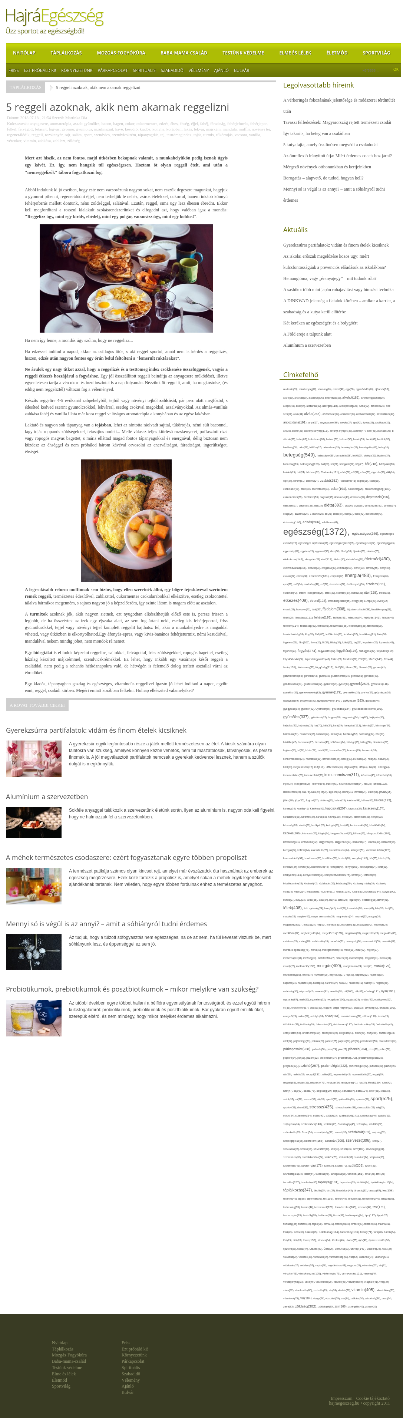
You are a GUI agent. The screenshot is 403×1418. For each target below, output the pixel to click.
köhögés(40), (337, 866)
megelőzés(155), (332, 933)
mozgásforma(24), (353, 966)
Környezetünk (76, 70)
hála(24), (328, 725)
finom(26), (316, 642)
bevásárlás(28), (344, 455)
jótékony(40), (327, 800)
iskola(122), (380, 783)
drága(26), (289, 513)
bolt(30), (325, 464)
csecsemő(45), (348, 480)
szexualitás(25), (291, 1149)
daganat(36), (327, 497)
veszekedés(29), (325, 1281)
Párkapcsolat (113, 70)
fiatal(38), (382, 634)
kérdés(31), (305, 825)
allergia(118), (330, 406)
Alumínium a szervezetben (307, 345)
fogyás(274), (308, 651)
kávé (119, 129)
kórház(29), (384, 858)
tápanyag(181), (329, 1182)
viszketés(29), (321, 1290)
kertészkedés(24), (360, 825)
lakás (188, 129)
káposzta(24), (356, 808)
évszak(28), (289, 609)
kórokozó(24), (290, 866)
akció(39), (288, 397)
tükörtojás (224, 134)
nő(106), (349, 991)
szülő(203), (357, 1165)
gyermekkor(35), (352, 692)
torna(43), (329, 1224)
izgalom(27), (335, 792)
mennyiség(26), (354, 941)
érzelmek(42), (291, 592)
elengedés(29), (313, 559)
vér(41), (383, 1265)
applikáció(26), (382, 422)
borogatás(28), (348, 464)
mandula (229, 129)
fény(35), (310, 634)
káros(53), (322, 816)
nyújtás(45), (367, 999)
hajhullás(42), (290, 725)
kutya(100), (389, 891)
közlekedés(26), (327, 883)
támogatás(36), (339, 1174)
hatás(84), (337, 734)
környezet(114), (293, 875)
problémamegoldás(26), (371, 1057)
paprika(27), (344, 1041)
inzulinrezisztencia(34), (350, 783)
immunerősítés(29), (293, 775)
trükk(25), (288, 1232)
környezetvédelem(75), (337, 875)
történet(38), (371, 1224)
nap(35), (350, 974)
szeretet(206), (335, 1140)
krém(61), (330, 891)
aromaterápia (60, 123)
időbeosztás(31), (335, 767)
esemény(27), (343, 592)
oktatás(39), (316, 1007)
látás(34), (323, 899)
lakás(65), (313, 899)
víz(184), (306, 1298)
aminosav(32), (348, 414)
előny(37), (385, 568)
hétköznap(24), (338, 742)
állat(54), (301, 406)
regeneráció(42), (343, 1074)
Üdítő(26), (329, 1248)
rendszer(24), (334, 1082)
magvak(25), (362, 916)
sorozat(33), (310, 1099)
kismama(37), (360, 842)
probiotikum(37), (329, 1057)
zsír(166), (342, 1306)
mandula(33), (334, 924)
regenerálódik (18, 134)
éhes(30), (335, 551)
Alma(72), (365, 406)
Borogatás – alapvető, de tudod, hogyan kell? (323, 178)
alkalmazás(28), (334, 397)
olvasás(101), (387, 1007)
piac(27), (343, 1049)
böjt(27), (360, 464)
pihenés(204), (358, 1049)
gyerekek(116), (380, 684)
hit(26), (301, 750)
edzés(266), (312, 522)
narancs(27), (332, 983)
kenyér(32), (377, 816)
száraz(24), (362, 1124)
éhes (174, 123)
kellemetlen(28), (362, 816)
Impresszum (342, 1398)
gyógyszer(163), (354, 700)
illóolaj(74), (384, 767)
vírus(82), (289, 1290)
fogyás (54, 129)
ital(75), (306, 792)
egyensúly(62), (291, 551)
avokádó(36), (384, 430)
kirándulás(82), (310, 842)
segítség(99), (325, 1090)
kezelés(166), (292, 833)
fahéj (204, 123)
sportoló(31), (290, 1107)
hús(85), (373, 759)
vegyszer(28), (354, 1265)
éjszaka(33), (360, 551)
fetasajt (41, 129)
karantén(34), (308, 816)
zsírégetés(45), (356, 1306)
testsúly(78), (310, 1215)
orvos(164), (333, 1016)
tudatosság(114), (329, 1232)
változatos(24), (321, 1257)
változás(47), (305, 1257)
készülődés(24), (377, 825)
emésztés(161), (319, 576)
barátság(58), (291, 447)
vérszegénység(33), (294, 1281)
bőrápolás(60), (387, 464)
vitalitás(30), (344, 1290)
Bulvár (241, 70)
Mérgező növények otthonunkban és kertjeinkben (327, 166)
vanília (254, 134)
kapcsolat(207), (337, 808)
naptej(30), (319, 983)
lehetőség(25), (369, 899)
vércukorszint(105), (310, 1273)
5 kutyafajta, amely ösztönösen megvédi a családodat (330, 144)
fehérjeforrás (237, 123)
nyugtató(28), (353, 999)
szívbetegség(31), (375, 1149)
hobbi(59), (324, 750)
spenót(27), (332, 1099)
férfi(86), (320, 634)
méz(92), (361, 950)
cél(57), (355, 472)
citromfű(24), (313, 480)
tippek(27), (383, 1215)
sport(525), (381, 1098)
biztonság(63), (291, 464)
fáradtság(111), (304, 617)
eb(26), (329, 513)
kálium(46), (367, 800)
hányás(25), (369, 725)
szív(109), (359, 1149)
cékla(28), (345, 472)
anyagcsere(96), (330, 422)
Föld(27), (364, 659)
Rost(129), (375, 1082)
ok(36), (287, 1007)
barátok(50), (384, 439)
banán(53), (359, 439)
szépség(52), (379, 1132)
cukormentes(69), (293, 497)
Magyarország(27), (293, 924)
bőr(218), (372, 464)
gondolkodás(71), (293, 684)
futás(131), (290, 667)
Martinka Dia (76, 117)
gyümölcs (84, 129)
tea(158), (388, 1190)
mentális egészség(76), (297, 950)
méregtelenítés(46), (333, 950)
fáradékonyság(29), (381, 609)
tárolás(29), (320, 1190)
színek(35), (346, 1149)
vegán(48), (321, 1265)
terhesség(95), (292, 1207)
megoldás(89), (388, 933)
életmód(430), (377, 558)
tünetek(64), (325, 1240)
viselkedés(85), (304, 1290)
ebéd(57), (338, 513)
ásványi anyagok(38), (341, 430)
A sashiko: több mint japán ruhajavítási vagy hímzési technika (338, 289)
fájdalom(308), (335, 609)
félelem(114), (291, 625)
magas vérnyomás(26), (323, 916)
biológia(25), (370, 455)
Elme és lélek (295, 53)
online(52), (304, 1016)
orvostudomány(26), (352, 1016)
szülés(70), (342, 1165)
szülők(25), (371, 1165)
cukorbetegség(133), (378, 489)
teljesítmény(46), (371, 1198)
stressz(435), (323, 1106)
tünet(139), (310, 1240)
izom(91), (348, 792)
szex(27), (377, 1141)
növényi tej (261, 129)
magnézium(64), (345, 916)
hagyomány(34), (351, 717)
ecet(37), (349, 513)
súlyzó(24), (289, 1115)
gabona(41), (379, 667)
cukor (130, 123)
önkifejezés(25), (330, 1033)
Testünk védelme (243, 53)
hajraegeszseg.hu (344, 1403)
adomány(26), (325, 389)
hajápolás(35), (376, 717)
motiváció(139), (306, 966)
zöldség (73, 140)
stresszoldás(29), (366, 1107)
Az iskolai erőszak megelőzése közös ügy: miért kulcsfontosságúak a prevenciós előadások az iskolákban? (334, 262)
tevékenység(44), (354, 1215)
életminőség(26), (355, 559)
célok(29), (365, 472)
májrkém (213, 129)
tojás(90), (318, 1224)
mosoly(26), (289, 966)
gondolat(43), (371, 676)
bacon (106, 123)
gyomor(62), (308, 709)
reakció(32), (299, 1074)
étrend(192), (319, 601)
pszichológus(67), (359, 1066)
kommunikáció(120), (378, 850)
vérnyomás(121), (353, 1273)
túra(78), (379, 1232)
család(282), (330, 480)
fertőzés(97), (351, 634)
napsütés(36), (305, 983)
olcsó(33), (359, 1007)
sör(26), (321, 1099)
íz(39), (324, 792)
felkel (11, 129)
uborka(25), (352, 1240)
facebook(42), (304, 609)
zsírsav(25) (371, 1306)
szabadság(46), (369, 1115)
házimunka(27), (306, 742)
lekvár (199, 129)
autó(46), (372, 430)
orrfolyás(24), (317, 1016)
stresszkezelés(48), (346, 1107)
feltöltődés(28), (375, 625)
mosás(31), (386, 958)
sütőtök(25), (332, 1115)
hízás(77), (311, 750)
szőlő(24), (329, 1165)
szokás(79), (331, 1157)
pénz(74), (332, 1049)
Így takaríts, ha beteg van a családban (316, 133)
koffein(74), (304, 850)
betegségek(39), (326, 455)
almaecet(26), (378, 406)
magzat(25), (310, 924)
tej (163, 134)
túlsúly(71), (367, 1232)
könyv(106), (352, 866)
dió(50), (349, 505)
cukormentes (146, 123)
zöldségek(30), (326, 1306)
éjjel (194, 123)
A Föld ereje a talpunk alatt (307, 334)
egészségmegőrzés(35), (342, 543)
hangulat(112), (353, 725)
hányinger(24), (383, 725)
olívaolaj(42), (372, 1007)
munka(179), (382, 966)
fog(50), (358, 642)
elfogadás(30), (329, 568)
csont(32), (306, 489)
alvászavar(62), (331, 414)
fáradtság (217, 123)
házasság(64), (367, 734)
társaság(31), (361, 1190)
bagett (118, 123)
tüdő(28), (298, 1240)
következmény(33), (293, 883)
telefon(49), (341, 1198)
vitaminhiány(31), (386, 1290)
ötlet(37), (288, 1041)
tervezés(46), (365, 1207)
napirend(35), (377, 974)
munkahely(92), (293, 974)
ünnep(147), (358, 1248)
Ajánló (221, 70)
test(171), (379, 1207)
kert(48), (345, 825)
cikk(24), (390, 472)
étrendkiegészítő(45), (340, 601)
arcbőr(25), (298, 430)
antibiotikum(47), (386, 414)
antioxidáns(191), (295, 422)
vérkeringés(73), (332, 1273)
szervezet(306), (359, 1140)
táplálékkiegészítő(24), (382, 1182)
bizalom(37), (383, 455)
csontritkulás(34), (321, 489)
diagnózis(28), (306, 505)
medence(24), (381, 924)
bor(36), (334, 464)
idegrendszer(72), (303, 767)
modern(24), (342, 958)
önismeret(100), (312, 1033)
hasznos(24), (323, 734)
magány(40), (304, 916)
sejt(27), (338, 1090)
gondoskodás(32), (313, 684)
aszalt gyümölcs (86, 123)
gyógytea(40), (373, 700)
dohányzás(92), (374, 505)
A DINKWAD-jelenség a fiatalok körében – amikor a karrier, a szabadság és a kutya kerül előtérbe (339, 306)
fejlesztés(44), (356, 617)
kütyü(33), (301, 899)
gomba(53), (357, 676)
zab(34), (345, 1298)
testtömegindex (178, 134)
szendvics (102, 134)
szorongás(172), (312, 1165)
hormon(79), (354, 750)
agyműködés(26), (365, 389)
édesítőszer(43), (374, 513)
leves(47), (369, 908)
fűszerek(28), (366, 667)
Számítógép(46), (347, 1124)
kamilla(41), (303, 808)
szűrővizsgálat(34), (293, 1174)
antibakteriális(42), (366, 414)
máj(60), (322, 924)
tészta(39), (339, 1215)
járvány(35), (385, 792)
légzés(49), (355, 899)
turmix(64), (390, 1232)
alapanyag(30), (316, 397)
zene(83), (289, 1306)
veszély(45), (340, 1281)
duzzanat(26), (302, 513)
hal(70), (318, 725)
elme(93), (360, 568)
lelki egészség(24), (314, 908)
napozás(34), (290, 983)
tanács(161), (356, 1173)
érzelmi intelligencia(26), (312, 592)
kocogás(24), (290, 850)
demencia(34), (358, 497)
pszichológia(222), (335, 1066)
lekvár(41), (383, 899)
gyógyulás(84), (292, 709)
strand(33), (303, 1107)
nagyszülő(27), (338, 974)
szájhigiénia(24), (292, 1124)
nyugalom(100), (337, 999)
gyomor (68, 129)
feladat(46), (388, 617)
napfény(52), (362, 974)
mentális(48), (389, 941)
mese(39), (350, 950)
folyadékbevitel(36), (294, 659)
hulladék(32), (360, 759)
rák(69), (288, 1074)
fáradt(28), (289, 617)
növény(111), (372, 991)
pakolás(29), (318, 1041)
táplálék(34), (363, 1182)
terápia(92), (388, 1198)
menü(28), (316, 950)
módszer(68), (357, 958)
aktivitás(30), (301, 397)
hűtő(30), (288, 767)
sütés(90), (319, 1115)
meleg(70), (305, 941)
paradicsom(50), (369, 1041)
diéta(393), (334, 505)
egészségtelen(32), (366, 543)
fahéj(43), (317, 609)
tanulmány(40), (309, 1182)
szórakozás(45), (292, 1165)
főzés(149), (376, 659)
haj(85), (364, 717)
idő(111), (320, 767)
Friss (14, 70)
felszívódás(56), (339, 625)
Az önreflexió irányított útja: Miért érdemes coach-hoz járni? (337, 155)
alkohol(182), (351, 397)
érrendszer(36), (338, 584)
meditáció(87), (292, 933)
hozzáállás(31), (314, 759)
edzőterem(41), (330, 522)
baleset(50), (346, 439)
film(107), (305, 642)
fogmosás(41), (386, 642)
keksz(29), (348, 816)
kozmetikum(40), (320, 866)
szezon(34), (306, 1149)
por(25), (301, 1057)
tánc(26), (380, 1174)
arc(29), (287, 430)
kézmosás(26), (310, 833)
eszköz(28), (357, 592)
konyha (158, 129)
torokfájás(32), (343, 1224)
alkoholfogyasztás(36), (373, 397)
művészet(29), (322, 974)
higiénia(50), (290, 750)
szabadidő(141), (349, 1115)
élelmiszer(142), (294, 559)
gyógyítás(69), (291, 700)
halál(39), (338, 725)
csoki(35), (374, 480)
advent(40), (339, 389)
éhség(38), (347, 551)
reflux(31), (328, 1074)
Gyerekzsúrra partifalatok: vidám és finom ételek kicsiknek (336, 245)
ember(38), (303, 576)
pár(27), (355, 1041)
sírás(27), (385, 1090)
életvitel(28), (314, 568)
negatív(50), (382, 983)
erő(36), (324, 584)
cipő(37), (288, 480)
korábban (174, 129)
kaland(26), (341, 800)
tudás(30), (299, 1232)
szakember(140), (312, 1124)
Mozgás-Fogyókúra (121, 53)
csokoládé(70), (292, 489)
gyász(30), (344, 684)
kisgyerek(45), (327, 842)
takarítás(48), (323, 1174)
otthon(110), (370, 1016)
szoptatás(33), (377, 1157)
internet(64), (319, 783)
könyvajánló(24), (369, 866)
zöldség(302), (306, 1306)
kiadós (145, 129)
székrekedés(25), (292, 1132)
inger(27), (288, 783)
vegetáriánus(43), (337, 1265)
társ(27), (331, 1190)
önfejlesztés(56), (292, 1033)
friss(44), (389, 659)
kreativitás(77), (315, 891)
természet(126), (324, 1207)
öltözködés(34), (291, 1024)
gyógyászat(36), (382, 692)
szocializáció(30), (292, 1157)
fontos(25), (337, 659)
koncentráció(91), (294, 858)
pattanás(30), (319, 1049)
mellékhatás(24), (321, 941)
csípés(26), (363, 480)
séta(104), (362, 1090)
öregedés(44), (347, 1033)
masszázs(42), (365, 924)
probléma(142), (348, 1057)
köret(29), (382, 866)
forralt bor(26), (351, 659)
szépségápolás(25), (293, 1141)
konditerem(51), (314, 858)
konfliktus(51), (330, 858)
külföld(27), (289, 899)
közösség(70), (344, 883)
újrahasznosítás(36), (379, 1240)
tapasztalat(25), (348, 1182)
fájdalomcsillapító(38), (359, 609)
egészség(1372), (317, 532)
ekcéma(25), (373, 551)
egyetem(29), (307, 551)
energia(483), (359, 575)
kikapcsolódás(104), (379, 833)
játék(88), (289, 800)
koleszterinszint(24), (340, 850)
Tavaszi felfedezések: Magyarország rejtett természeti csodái (337, 122)
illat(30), (373, 767)
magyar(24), (375, 916)
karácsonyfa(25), (292, 816)
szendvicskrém (124, 134)
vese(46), (310, 1281)
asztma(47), (360, 430)
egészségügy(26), (386, 543)
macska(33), (290, 916)
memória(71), (338, 941)
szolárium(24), (362, 1157)
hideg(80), (366, 742)
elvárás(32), (290, 576)
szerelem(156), (314, 1140)
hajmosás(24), (306, 725)
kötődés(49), (370, 875)
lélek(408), (293, 908)
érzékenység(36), (356, 584)
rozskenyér (54, 134)
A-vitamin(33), (291, 389)
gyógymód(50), (308, 700)
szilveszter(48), (321, 1149)
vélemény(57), (370, 1265)
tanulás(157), (292, 1182)
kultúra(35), (358, 891)
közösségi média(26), (364, 883)
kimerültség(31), (292, 842)
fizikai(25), (348, 642)
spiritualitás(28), (347, 1099)
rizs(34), (363, 1082)
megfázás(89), (353, 933)
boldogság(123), (310, 464)
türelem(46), (339, 1240)
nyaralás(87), (291, 999)
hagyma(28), (335, 717)
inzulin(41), (332, 783)
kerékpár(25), (318, 825)
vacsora (241, 134)
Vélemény (199, 70)
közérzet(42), (311, 883)
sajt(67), (299, 1090)
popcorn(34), (290, 1057)
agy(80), (351, 389)
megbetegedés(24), (311, 933)
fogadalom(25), (371, 642)
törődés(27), (357, 1224)
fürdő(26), (340, 667)
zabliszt (59, 140)
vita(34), (333, 1290)
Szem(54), (308, 1132)
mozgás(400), (330, 965)
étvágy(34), (357, 601)
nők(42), (359, 991)
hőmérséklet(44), (332, 759)
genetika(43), (311, 676)
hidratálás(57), (381, 742)
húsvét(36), (384, 759)
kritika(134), (344, 891)
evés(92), (383, 601)
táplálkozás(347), (298, 1190)
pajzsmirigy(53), (302, 1041)
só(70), (299, 1099)
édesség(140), (293, 522)
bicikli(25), (358, 455)
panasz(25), (331, 1041)
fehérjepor (258, 123)
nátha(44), (370, 983)
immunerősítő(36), (314, 775)
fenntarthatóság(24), (294, 634)
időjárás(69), (351, 767)
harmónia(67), (291, 734)
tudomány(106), (350, 1232)
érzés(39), (330, 592)
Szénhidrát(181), (360, 1132)
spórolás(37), (363, 1099)
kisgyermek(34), (344, 842)
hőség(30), (347, 759)
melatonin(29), (291, 941)
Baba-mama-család (184, 53)
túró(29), (288, 1240)
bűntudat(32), (313, 472)
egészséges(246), (366, 533)
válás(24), (387, 1248)
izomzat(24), (360, 792)
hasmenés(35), (308, 734)
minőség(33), (310, 958)
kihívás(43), (360, 833)
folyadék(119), (385, 651)
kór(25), (374, 858)
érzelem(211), (376, 584)
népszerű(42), (307, 991)
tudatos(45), (312, 1232)
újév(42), (364, 1240)
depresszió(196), (378, 497)
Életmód (337, 53)
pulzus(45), (390, 1066)
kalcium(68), (354, 800)
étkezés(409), (296, 600)
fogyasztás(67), (327, 651)
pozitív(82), (313, 1057)
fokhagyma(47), (368, 651)
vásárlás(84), (367, 1257)
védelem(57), (307, 1265)
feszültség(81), (368, 634)
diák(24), (319, 505)
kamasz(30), (290, 808)
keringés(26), (333, 825)
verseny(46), (370, 1273)
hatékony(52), (351, 734)
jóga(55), (300, 800)
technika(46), (290, 1198)
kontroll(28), (344, 858)
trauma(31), (384, 1224)
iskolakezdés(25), (292, 792)
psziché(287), (309, 1066)
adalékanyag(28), (308, 389)
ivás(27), (316, 792)
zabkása (44, 140)
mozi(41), (368, 966)
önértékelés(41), (384, 1024)
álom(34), (298, 414)
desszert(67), (291, 505)
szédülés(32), (376, 1124)
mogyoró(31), (372, 958)
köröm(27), (357, 875)
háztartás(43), (322, 742)
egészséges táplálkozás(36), (314, 543)
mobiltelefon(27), (327, 958)
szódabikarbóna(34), (313, 1157)
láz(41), (333, 899)
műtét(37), (308, 974)
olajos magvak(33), (343, 1007)
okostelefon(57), (300, 1007)
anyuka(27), (346, 422)
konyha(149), (361, 858)
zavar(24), (386, 1298)
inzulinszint (103, 129)
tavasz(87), (375, 1190)
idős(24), (364, 767)
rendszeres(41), (350, 1082)
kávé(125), (335, 816)
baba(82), (302, 439)
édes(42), (359, 513)
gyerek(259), (360, 684)
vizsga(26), (319, 1298)
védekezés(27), (291, 1265)
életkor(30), (340, 559)
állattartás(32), (314, 406)
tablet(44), (310, 1174)
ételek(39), (385, 592)
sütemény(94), (304, 1115)
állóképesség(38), (349, 406)
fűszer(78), (352, 667)
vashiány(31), (382, 1257)
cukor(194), (339, 489)
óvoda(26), (383, 1016)
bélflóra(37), (316, 447)
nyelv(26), (305, 999)
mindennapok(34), (293, 958)
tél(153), (329, 1198)
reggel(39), (378, 1074)
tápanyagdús (148, 134)
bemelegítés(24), (350, 447)
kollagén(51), (358, 850)
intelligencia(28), (303, 783)
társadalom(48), (345, 1190)
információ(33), (384, 775)
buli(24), (301, 472)
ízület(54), (373, 792)
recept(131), (314, 1074)
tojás (197, 134)
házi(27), (380, 734)
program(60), (290, 1066)
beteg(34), (384, 447)
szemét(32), (341, 1132)
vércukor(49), (290, 1273)
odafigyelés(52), (383, 999)
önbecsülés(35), (325, 1024)
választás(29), (290, 1257)
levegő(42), (330, 908)
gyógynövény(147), (330, 700)
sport (88, 134)
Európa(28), (370, 601)
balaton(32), (333, 439)
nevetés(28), (337, 991)
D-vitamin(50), (312, 497)
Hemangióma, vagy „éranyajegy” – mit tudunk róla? (330, 278)
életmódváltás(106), (295, 568)
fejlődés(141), (373, 617)
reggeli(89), (290, 1082)
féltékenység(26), (358, 625)
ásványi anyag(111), (317, 430)
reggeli (37, 134)
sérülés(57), (349, 1090)
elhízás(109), (345, 568)
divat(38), (359, 505)
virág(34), (384, 1281)
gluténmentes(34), (341, 676)
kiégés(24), (324, 833)
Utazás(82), (316, 1248)
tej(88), (302, 1198)
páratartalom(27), (388, 1041)
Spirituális (144, 70)
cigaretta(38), (378, 472)
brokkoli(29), (290, 472)
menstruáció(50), (372, 941)
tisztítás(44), (305, 1224)
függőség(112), (325, 667)
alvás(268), (313, 414)
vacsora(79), (374, 1248)
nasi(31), (344, 983)
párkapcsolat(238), (297, 1049)
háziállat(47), (290, 742)
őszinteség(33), (387, 1033)
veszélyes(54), (355, 1281)
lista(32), (380, 908)
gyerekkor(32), (291, 692)
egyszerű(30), (322, 551)
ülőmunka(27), (342, 1248)
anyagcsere (39, 123)
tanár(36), (370, 1174)
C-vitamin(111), (330, 472)
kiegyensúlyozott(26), (341, 833)
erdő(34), (299, 584)
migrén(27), (373, 950)
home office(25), (338, 750)
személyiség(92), (324, 1132)
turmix (208, 134)
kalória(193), (383, 800)
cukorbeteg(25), (356, 489)
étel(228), (371, 592)
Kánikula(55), (317, 808)
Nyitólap (24, 53)
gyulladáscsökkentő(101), (367, 708)
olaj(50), (328, 1007)
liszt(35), (389, 908)
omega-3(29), (290, 1016)
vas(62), (354, 1257)
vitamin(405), (364, 1289)
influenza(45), (369, 775)
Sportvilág (376, 53)
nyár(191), (388, 991)
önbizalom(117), (343, 1024)
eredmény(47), (312, 584)
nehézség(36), (291, 991)
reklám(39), (303, 1082)
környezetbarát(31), (313, 875)
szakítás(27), (331, 1124)
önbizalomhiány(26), (365, 1024)
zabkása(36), (357, 1298)
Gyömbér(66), (324, 709)
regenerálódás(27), (362, 1074)
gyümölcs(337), (297, 717)
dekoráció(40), (342, 497)
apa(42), (358, 422)
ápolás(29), (369, 422)
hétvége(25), (353, 742)
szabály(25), (384, 1115)
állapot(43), (289, 406)
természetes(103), (346, 1207)
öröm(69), (361, 1033)
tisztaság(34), (290, 1224)
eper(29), (288, 584)
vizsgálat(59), (333, 1298)
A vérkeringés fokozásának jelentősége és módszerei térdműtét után (339, 106)
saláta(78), (310, 1090)
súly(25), (380, 1107)
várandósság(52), (339, 1257)
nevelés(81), (322, 991)
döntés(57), (390, 505)
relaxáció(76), (318, 1082)
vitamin (29, 140)
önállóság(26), (308, 1024)
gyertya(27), (367, 692)
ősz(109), (373, 1033)
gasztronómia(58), (293, 676)
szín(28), (336, 1149)
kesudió (131, 129)
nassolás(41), (356, 983)
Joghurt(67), (312, 800)
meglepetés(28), (371, 933)
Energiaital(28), (381, 576)
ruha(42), (387, 1082)
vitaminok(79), (291, 1298)
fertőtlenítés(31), (334, 634)
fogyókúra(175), (348, 651)
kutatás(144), (373, 891)
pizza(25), (374, 1049)
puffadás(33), (377, 1066)
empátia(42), (337, 576)
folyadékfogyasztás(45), (318, 659)
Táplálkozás (66, 53)
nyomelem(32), (318, 999)
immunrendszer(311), (342, 775)
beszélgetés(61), (369, 447)
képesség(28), (291, 825)
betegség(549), (300, 455)
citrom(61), (299, 480)
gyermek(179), (332, 692)
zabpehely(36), (373, 1298)
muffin (244, 129)
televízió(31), (355, 1198)
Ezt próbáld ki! (40, 70)
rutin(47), (288, 1090)
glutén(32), (325, 676)
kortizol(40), (304, 866)
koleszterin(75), (320, 850)
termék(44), (307, 1207)
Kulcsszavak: (18, 123)
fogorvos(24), (290, 651)
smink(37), (289, 1099)
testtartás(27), (325, 1215)
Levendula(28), (355, 908)
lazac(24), (343, 899)
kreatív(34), (300, 891)
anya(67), (314, 422)
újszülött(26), (290, 1248)
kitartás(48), (374, 842)
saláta (77, 134)
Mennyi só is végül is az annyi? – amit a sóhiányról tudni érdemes (334, 195)
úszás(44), (303, 1248)
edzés (163, 123)
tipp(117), (371, 1215)
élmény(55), (373, 568)
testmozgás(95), (293, 1215)
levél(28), (342, 908)
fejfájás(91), (340, 617)
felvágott (26, 129)
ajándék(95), (382, 389)
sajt (67, 134)
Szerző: (58, 117)
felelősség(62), (308, 625)
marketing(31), (349, 924)
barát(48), (371, 439)
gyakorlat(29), (331, 684)
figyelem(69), (291, 642)
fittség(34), (336, 642)
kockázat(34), (388, 842)
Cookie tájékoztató (373, 1398)
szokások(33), (346, 1157)
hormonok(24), (369, 750)
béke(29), (304, 447)
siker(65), (374, 1090)
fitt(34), (326, 642)
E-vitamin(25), (317, 513)
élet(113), (327, 559)
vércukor (14, 140)
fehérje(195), (323, 617)
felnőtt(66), (323, 625)
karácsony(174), (374, 808)
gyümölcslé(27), (319, 717)
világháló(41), (371, 1281)
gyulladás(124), (342, 708)
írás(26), (368, 783)
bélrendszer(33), (332, 447)
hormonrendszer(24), (294, 759)
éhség (184, 123)
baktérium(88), (317, 439)
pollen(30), (385, 1049)
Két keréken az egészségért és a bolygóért (320, 323)
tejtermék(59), (315, 1198)
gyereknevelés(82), (310, 692)
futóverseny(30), (307, 667)
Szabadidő (172, 70)
